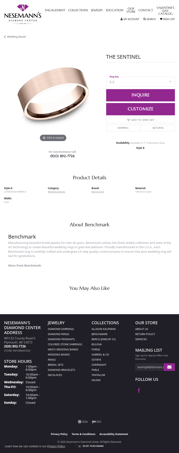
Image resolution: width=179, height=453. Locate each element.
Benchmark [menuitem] (100, 334)
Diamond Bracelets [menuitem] (61, 370)
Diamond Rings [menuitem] (58, 334)
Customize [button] (140, 109)
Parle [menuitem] (95, 370)
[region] (53, 94)
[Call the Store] (15, 346)
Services (141, 339)
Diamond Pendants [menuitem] (61, 339)
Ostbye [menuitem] (96, 359)
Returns (158, 127)
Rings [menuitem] (52, 359)
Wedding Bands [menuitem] (59, 354)
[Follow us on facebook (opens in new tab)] (138, 390)
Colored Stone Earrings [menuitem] (65, 344)
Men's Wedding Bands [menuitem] (63, 349)
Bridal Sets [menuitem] (55, 365)
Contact (145, 10)
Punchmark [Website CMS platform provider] (97, 446)
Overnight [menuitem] (99, 365)
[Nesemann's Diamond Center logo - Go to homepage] (32, 14)
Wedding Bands (16, 36)
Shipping (123, 127)
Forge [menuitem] (96, 349)
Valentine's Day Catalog (165, 11)
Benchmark (98, 191)
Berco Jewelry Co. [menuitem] (104, 339)
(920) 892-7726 (62, 156)
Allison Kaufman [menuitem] (104, 329)
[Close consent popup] (79, 446)
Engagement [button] (55, 10)
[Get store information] (17, 350)
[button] (129, 19)
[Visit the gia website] (83, 422)
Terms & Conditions (83, 434)
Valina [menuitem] (96, 380)
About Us (141, 329)
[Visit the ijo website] (96, 422)
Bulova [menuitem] (97, 344)
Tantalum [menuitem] (98, 375)
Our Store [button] (130, 10)
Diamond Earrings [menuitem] (61, 329)
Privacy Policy (59, 434)
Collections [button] (78, 10)
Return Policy (145, 334)
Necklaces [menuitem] (55, 375)
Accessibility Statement (113, 434)
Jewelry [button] (97, 10)
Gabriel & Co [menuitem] (100, 354)
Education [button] (114, 10)
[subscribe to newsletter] (169, 367)
